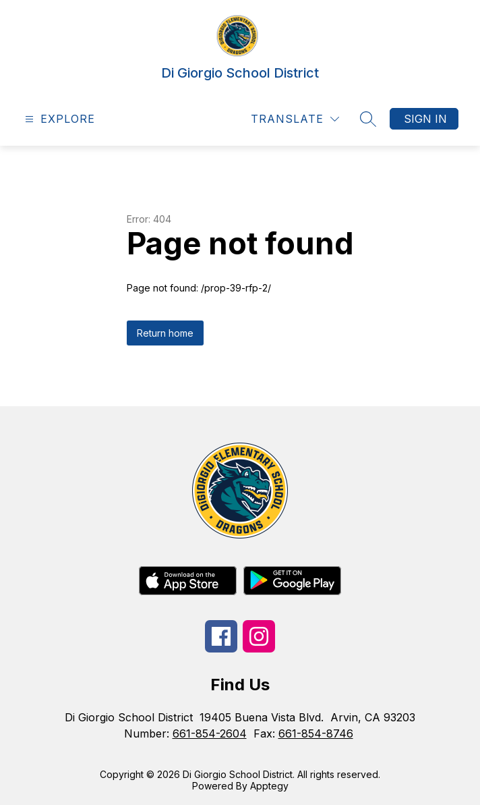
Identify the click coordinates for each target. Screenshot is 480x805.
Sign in (425, 119)
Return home (165, 333)
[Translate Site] (294, 119)
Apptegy (269, 786)
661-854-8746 (315, 733)
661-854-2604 (210, 733)
